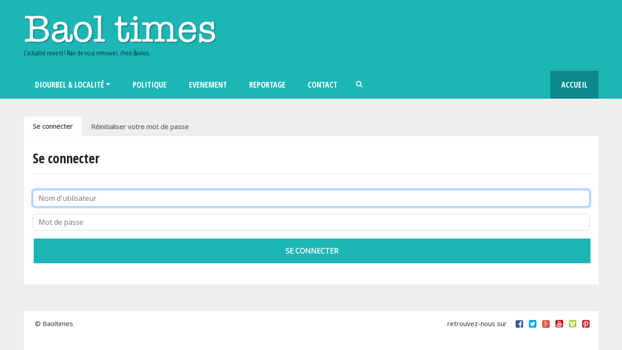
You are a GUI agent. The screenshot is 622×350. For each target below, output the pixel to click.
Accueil (574, 84)
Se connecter (53, 126)
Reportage (267, 84)
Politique (150, 84)
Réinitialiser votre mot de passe (140, 126)
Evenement (208, 84)
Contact (322, 84)
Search (359, 85)
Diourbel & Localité (69, 84)
